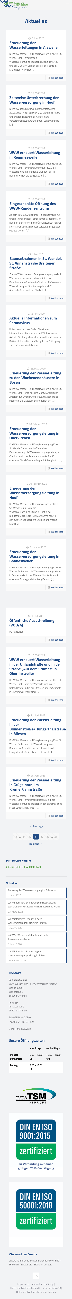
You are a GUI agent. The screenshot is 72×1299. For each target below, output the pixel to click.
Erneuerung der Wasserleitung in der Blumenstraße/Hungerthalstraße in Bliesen (37, 727)
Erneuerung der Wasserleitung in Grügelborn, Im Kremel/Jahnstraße (35, 784)
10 (30, 837)
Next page (36, 844)
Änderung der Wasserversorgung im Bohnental (32, 890)
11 (36, 837)
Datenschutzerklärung (42, 1284)
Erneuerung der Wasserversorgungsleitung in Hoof (34, 492)
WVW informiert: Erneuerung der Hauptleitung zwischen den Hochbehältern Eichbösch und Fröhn (34, 904)
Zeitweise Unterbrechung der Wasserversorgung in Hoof (34, 100)
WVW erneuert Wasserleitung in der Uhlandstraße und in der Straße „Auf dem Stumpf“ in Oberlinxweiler (35, 666)
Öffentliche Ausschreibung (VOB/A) (31, 622)
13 (48, 837)
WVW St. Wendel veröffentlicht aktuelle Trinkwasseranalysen (28, 937)
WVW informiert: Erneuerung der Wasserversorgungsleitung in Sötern (26, 953)
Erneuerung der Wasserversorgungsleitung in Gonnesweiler (34, 556)
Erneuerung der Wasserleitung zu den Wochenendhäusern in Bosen (35, 377)
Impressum (23, 1284)
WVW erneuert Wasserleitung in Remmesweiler (34, 155)
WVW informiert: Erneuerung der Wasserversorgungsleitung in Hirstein (27, 921)
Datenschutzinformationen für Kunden (36, 1292)
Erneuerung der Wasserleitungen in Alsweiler (34, 45)
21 (55, 837)
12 (42, 837)
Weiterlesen (57, 78)
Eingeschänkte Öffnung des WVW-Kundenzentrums (32, 206)
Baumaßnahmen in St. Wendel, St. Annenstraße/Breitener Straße (35, 263)
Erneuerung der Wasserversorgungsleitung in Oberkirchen (34, 433)
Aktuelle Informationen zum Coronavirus (33, 320)
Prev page (36, 826)
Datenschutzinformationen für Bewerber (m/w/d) (35, 1288)
